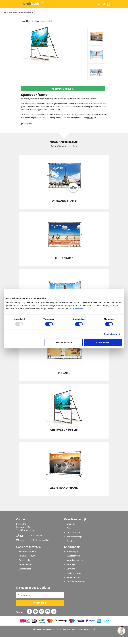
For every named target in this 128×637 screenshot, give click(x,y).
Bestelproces (25, 568)
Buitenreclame (33, 21)
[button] (26, 123)
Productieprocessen (76, 581)
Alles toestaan (103, 342)
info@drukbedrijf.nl (40, 540)
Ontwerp (71, 568)
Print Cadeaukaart (27, 555)
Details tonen (110, 334)
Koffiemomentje (74, 536)
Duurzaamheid (73, 555)
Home (23, 21)
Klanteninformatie (27, 551)
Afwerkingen (72, 551)
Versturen (40, 603)
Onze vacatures (74, 532)
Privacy (58, 629)
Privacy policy (25, 560)
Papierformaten (74, 573)
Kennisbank (72, 547)
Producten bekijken (63, 89)
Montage (71, 564)
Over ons (71, 523)
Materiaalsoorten (75, 560)
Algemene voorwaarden (42, 629)
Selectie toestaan (63, 342)
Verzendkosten (26, 564)
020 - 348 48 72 (37, 535)
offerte (90, 117)
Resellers (71, 541)
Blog (69, 528)
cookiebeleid (76, 309)
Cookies (66, 629)
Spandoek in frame (48, 21)
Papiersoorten (73, 577)
